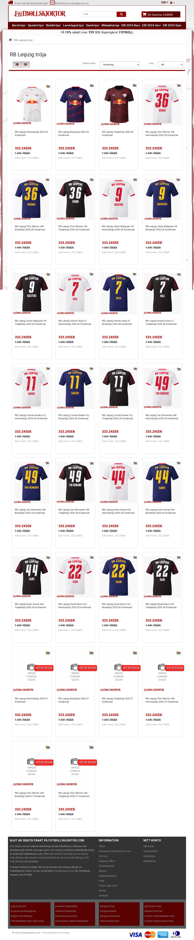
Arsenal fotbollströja (72, 857)
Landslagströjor (73, 25)
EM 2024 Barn (130, 25)
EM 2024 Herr (151, 25)
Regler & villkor (107, 861)
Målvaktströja (110, 25)
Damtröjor (92, 25)
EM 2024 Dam (172, 25)
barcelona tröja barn (66, 916)
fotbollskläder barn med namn (27, 921)
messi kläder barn (109, 921)
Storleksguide (106, 866)
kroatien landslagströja (23, 911)
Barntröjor (19, 25)
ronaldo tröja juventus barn (159, 921)
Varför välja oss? (108, 885)
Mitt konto (149, 846)
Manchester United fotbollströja (42, 857)
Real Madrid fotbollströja (62, 853)
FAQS (102, 846)
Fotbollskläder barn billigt (55, 932)
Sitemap (103, 895)
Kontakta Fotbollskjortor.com (115, 851)
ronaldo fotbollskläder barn (159, 916)
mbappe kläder (108, 911)
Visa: (151, 63)
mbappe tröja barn (110, 916)
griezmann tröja (152, 906)
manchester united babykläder (71, 921)
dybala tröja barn (153, 911)
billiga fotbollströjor (22, 916)
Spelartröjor (36, 25)
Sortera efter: (89, 63)
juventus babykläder (66, 906)
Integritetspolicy (108, 875)
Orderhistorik (150, 851)
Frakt (101, 880)
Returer (103, 870)
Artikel (102, 890)
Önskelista (149, 856)
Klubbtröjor (53, 25)
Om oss (103, 856)
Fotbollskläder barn (63, 870)
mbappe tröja (107, 906)
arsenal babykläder (65, 911)
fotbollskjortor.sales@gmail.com (69, 3)
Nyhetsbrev (149, 861)
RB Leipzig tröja (23, 40)
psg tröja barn (18, 906)
